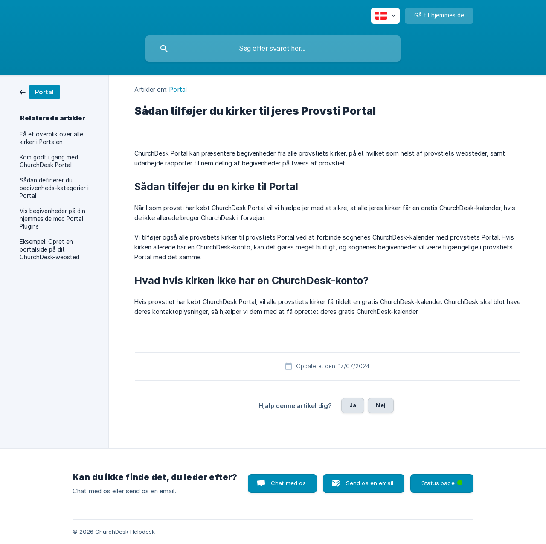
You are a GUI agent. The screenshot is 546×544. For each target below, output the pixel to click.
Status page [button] (442, 480)
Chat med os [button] (288, 483)
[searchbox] (273, 48)
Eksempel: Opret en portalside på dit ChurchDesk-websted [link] (49, 249)
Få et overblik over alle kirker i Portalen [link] (51, 138)
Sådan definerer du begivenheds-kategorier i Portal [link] (54, 188)
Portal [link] (178, 89)
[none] (385, 16)
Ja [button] (352, 405)
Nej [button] (380, 405)
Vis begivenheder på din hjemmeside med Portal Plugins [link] (52, 219)
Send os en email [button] (369, 483)
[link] (40, 91)
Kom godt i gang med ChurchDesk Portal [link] (49, 161)
